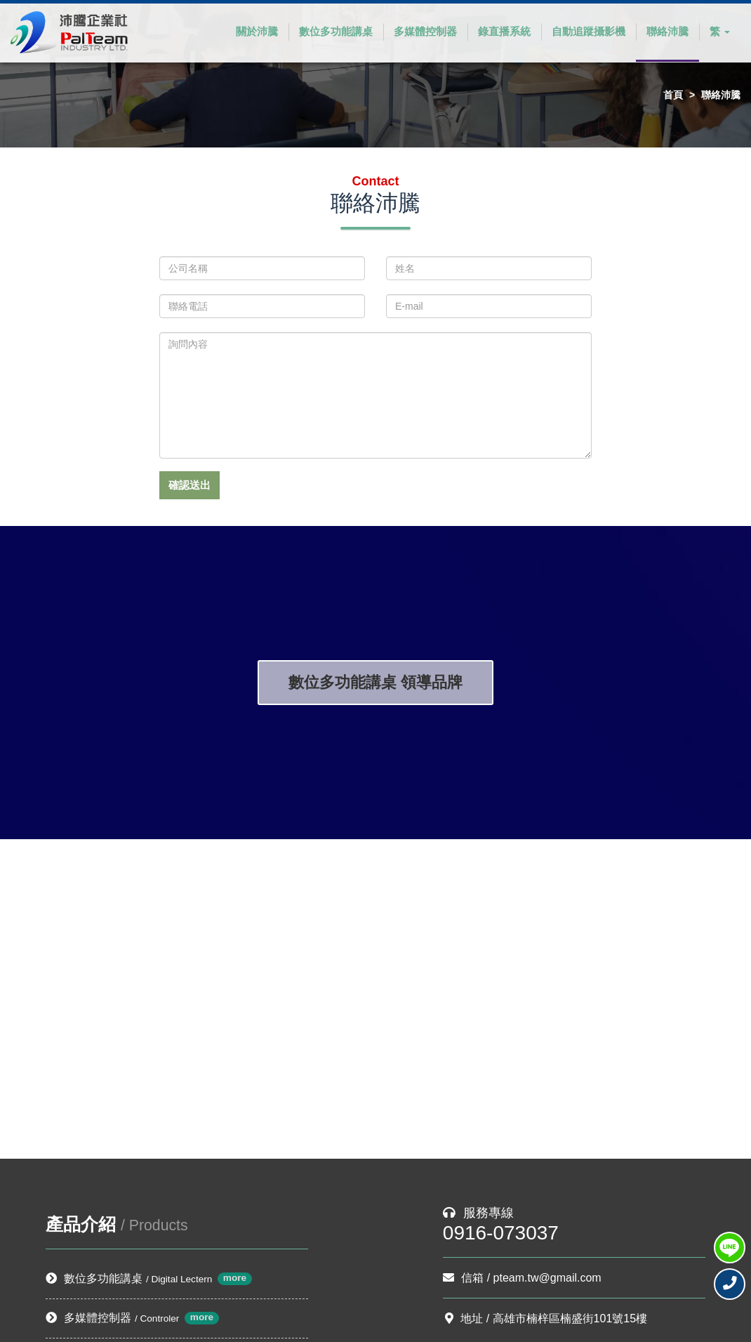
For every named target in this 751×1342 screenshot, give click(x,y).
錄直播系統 (504, 31)
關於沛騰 (257, 31)
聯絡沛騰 (667, 31)
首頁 (673, 94)
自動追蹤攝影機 (588, 31)
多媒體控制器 (425, 31)
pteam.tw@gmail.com (547, 1278)
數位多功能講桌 (336, 31)
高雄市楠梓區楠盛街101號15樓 (570, 1318)
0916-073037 (501, 1233)
